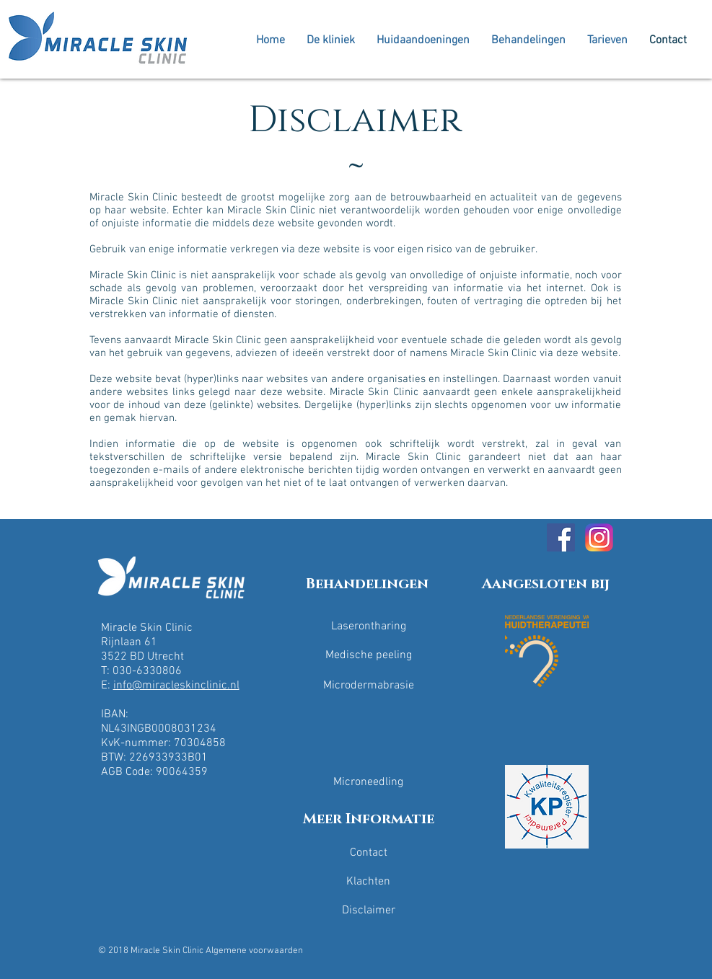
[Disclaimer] (368, 910)
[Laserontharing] (368, 626)
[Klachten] (368, 881)
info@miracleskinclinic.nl (176, 685)
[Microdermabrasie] (368, 685)
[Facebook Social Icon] (561, 537)
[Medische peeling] (368, 655)
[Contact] (368, 852)
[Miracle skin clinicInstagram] (599, 537)
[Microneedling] (368, 782)
